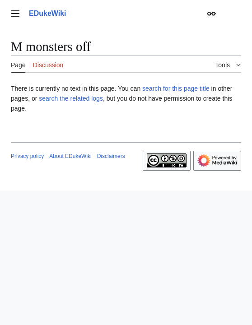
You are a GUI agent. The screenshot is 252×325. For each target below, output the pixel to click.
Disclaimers (111, 156)
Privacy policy (27, 156)
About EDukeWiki (70, 156)
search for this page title (176, 88)
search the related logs (71, 98)
